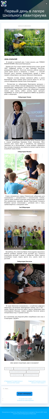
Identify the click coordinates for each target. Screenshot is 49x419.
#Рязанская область (33, 371)
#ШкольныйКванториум (31, 375)
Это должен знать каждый (25, 399)
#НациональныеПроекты (21, 368)
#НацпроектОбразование (37, 368)
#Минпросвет (9, 368)
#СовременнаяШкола (17, 375)
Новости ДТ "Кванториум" (24, 25)
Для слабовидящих (24, 394)
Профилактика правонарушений (25, 400)
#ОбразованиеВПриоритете (17, 371)
